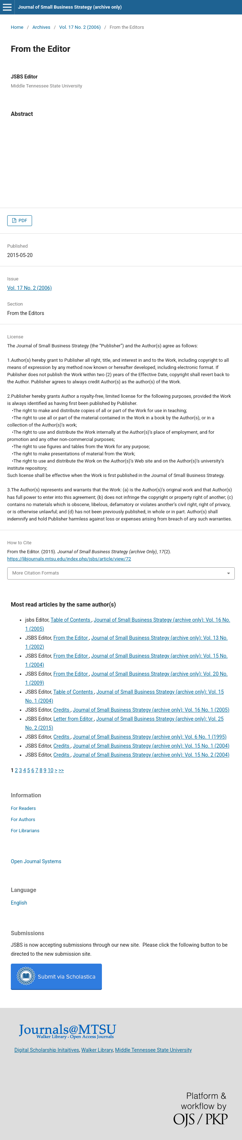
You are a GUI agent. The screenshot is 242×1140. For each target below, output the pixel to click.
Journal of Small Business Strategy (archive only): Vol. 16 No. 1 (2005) (151, 710)
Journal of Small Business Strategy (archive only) (70, 7)
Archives (41, 27)
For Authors (23, 819)
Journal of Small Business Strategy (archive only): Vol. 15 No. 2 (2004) (151, 755)
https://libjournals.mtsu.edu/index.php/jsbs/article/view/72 (69, 559)
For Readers (23, 808)
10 (50, 770)
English (19, 903)
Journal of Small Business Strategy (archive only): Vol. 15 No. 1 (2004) (151, 746)
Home (17, 27)
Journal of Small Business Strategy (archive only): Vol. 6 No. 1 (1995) (150, 737)
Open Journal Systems (36, 861)
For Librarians (25, 830)
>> (61, 770)
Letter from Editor (73, 719)
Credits (62, 710)
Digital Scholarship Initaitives (46, 1050)
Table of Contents (71, 620)
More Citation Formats (35, 573)
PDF (22, 220)
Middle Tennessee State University (153, 1050)
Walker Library (97, 1050)
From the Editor (71, 638)
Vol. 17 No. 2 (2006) (80, 27)
